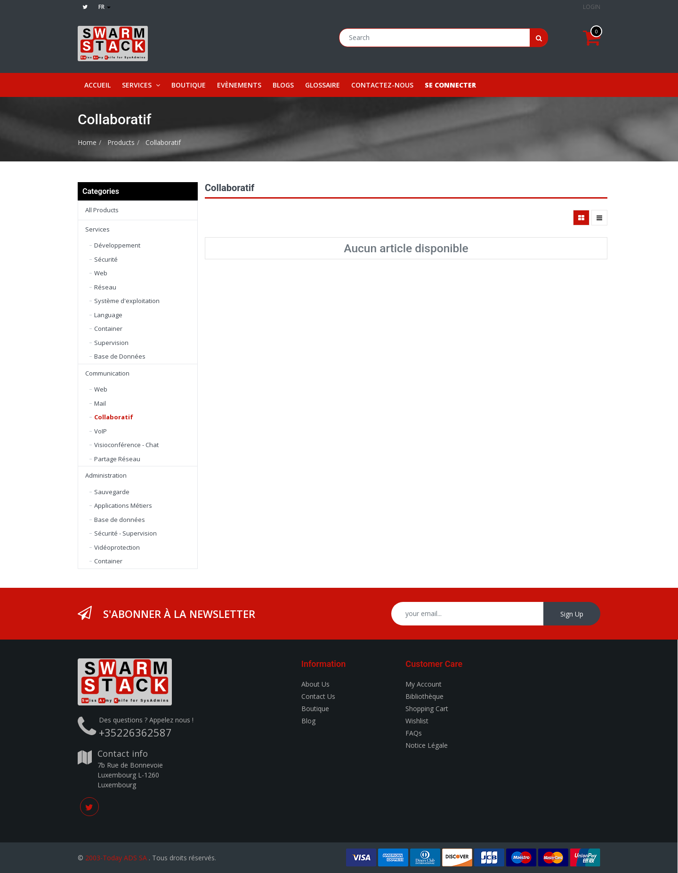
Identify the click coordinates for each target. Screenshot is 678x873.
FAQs (413, 733)
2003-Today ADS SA (116, 857)
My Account (423, 684)
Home (87, 142)
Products (121, 142)
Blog (308, 720)
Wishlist (416, 720)
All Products (102, 210)
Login (591, 7)
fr (104, 7)
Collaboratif (163, 142)
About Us (315, 684)
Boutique (315, 708)
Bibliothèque (424, 696)
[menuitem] (97, 85)
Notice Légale (426, 745)
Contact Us (318, 696)
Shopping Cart (426, 708)
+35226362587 (135, 732)
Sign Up (571, 613)
